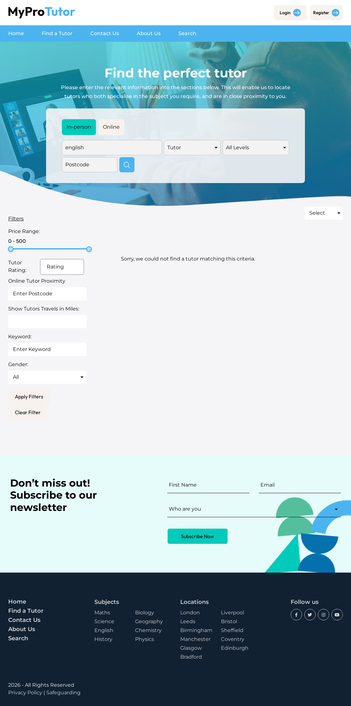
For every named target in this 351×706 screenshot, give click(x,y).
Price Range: (24, 231)
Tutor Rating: (17, 266)
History (103, 639)
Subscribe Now (197, 536)
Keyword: (20, 337)
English (103, 630)
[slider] (11, 249)
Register (326, 12)
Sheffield (232, 630)
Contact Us (104, 33)
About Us (149, 33)
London (190, 613)
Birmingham (196, 630)
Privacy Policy (25, 693)
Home (16, 33)
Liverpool (232, 613)
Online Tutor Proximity (36, 281)
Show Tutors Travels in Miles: (43, 309)
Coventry (232, 639)
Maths (102, 613)
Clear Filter (28, 412)
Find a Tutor (57, 33)
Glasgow (191, 648)
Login (290, 12)
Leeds (187, 621)
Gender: (18, 364)
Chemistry (148, 630)
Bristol (229, 621)
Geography (149, 621)
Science (104, 621)
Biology (144, 613)
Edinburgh (234, 648)
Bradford (191, 657)
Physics (144, 639)
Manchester (195, 639)
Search (187, 33)
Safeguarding (63, 693)
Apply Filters (29, 396)
